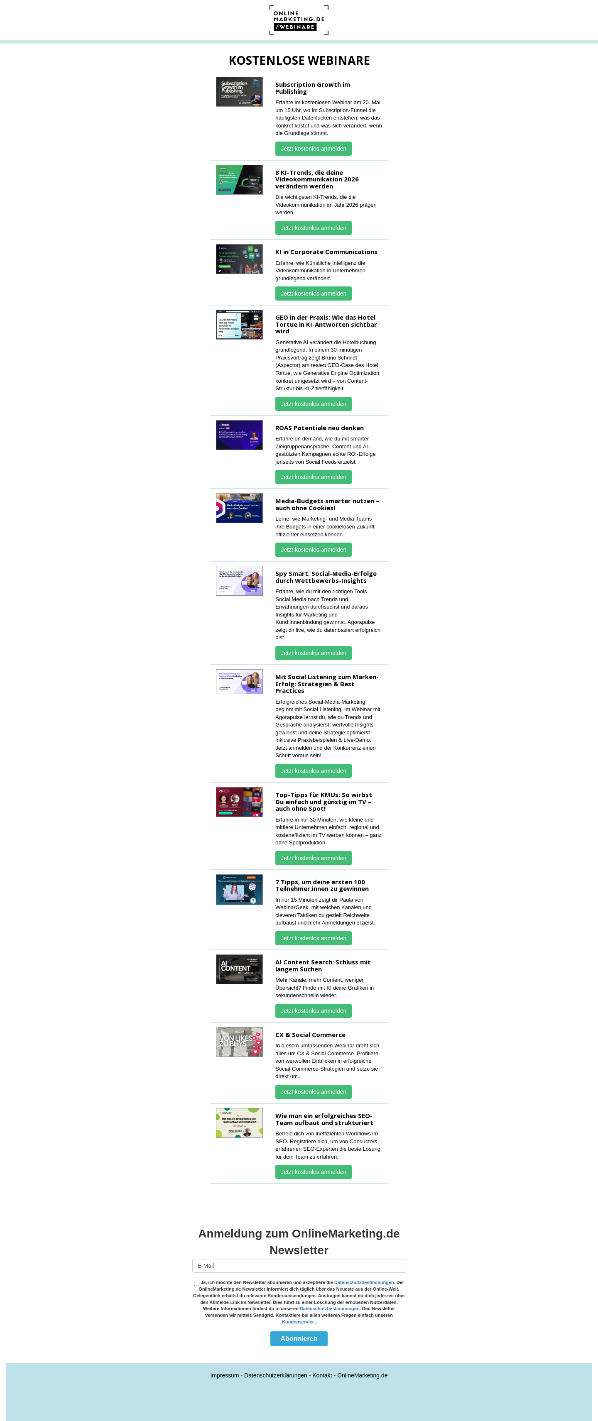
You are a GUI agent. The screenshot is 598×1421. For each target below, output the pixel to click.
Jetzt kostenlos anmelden (313, 148)
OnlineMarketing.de (362, 1375)
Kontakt (322, 1375)
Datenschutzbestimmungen (364, 1282)
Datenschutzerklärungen (275, 1375)
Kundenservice (298, 1321)
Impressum (224, 1375)
